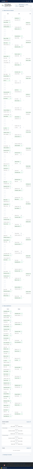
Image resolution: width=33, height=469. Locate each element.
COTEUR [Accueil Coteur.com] (4, 1)
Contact (24, 463)
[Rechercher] (27, 1)
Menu (17, 5)
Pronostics (21, 4)
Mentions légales (16, 463)
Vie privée (20, 463)
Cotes (26, 4)
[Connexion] (28, 1)
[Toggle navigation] (30, 1)
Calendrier (29, 421)
